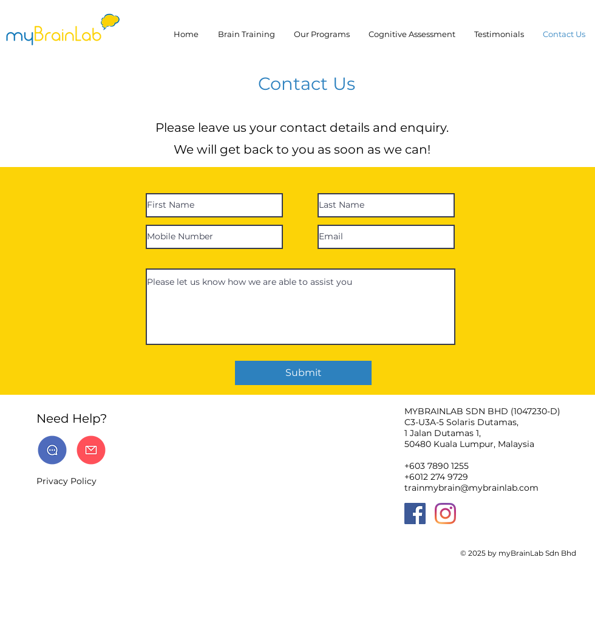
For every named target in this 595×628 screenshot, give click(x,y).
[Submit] (303, 373)
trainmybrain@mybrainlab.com (471, 487)
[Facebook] (415, 513)
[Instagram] (445, 513)
